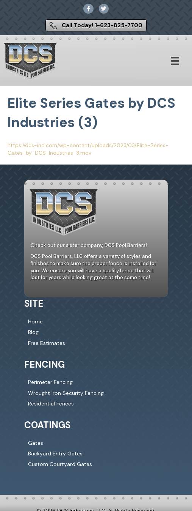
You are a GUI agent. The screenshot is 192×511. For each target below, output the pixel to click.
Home (35, 321)
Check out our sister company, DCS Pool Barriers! (89, 245)
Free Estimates (46, 343)
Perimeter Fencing (50, 382)
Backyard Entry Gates (55, 453)
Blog (33, 332)
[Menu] (174, 60)
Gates (35, 443)
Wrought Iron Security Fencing (66, 393)
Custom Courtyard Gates (60, 464)
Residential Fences (51, 403)
